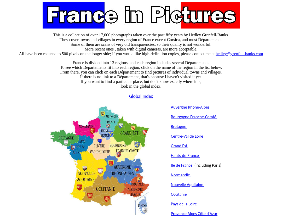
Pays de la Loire (184, 203)
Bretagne (179, 126)
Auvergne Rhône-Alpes (190, 107)
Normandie (181, 174)
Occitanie (179, 194)
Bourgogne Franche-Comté (194, 116)
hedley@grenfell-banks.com (239, 54)
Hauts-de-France (185, 155)
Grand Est (179, 145)
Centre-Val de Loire (187, 136)
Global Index (141, 96)
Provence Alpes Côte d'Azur (194, 213)
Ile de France (182, 165)
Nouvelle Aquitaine (187, 184)
